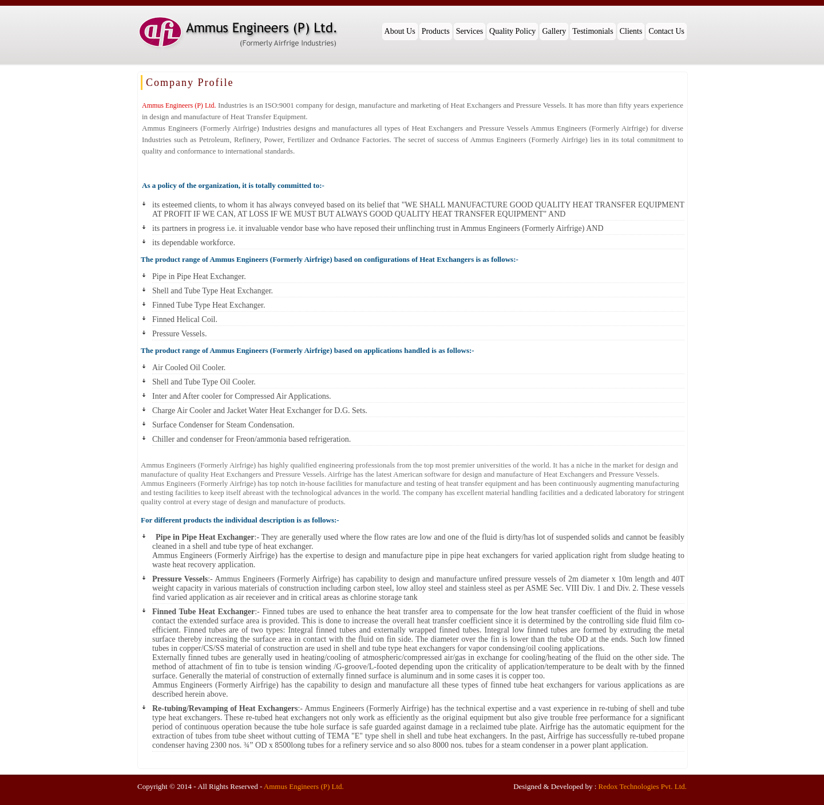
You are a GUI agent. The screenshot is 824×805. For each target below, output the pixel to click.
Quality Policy (512, 31)
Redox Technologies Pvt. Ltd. (643, 786)
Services (469, 31)
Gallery (554, 31)
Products (436, 31)
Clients (631, 31)
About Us (400, 31)
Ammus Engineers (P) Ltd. (304, 786)
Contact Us (666, 31)
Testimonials (592, 31)
